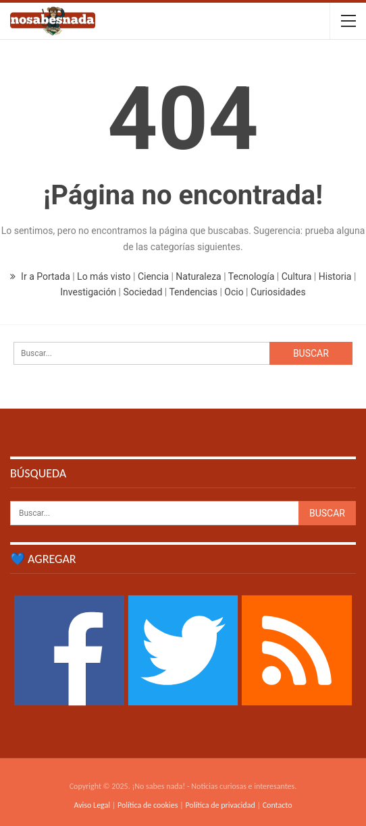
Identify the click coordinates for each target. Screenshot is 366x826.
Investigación (88, 292)
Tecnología (251, 276)
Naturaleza (198, 276)
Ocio (233, 292)
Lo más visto (103, 276)
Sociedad (142, 292)
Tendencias (193, 292)
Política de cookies (147, 805)
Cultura (297, 276)
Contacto (277, 805)
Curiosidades (278, 292)
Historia (335, 276)
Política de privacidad (220, 805)
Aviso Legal (92, 805)
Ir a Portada (41, 276)
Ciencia (153, 276)
